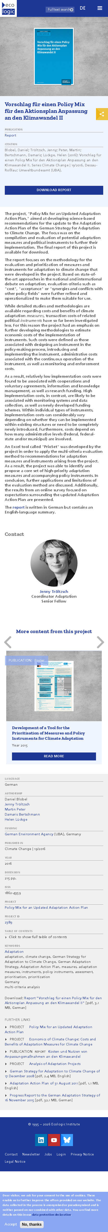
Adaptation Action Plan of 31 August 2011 (44, 1083)
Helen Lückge (16, 819)
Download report (54, 190)
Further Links (17, 1020)
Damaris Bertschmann (22, 814)
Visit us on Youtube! (54, 1140)
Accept (11, 1226)
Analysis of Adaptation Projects (55, 1064)
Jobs (48, 1154)
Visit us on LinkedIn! (41, 1140)
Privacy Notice (82, 1154)
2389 (8, 922)
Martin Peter (15, 809)
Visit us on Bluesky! (67, 1140)
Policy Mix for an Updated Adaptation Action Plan (46, 907)
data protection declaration (51, 1216)
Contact (11, 1154)
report (18, 508)
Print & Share (102, 114)
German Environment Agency (29, 834)
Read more (54, 756)
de (83, 8)
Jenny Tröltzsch (17, 804)
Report (10, 135)
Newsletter (31, 1154)
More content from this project (54, 631)
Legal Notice (15, 1161)
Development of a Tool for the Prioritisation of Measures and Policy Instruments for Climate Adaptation (48, 733)
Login (61, 1154)
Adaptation (14, 951)
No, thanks (32, 1226)
